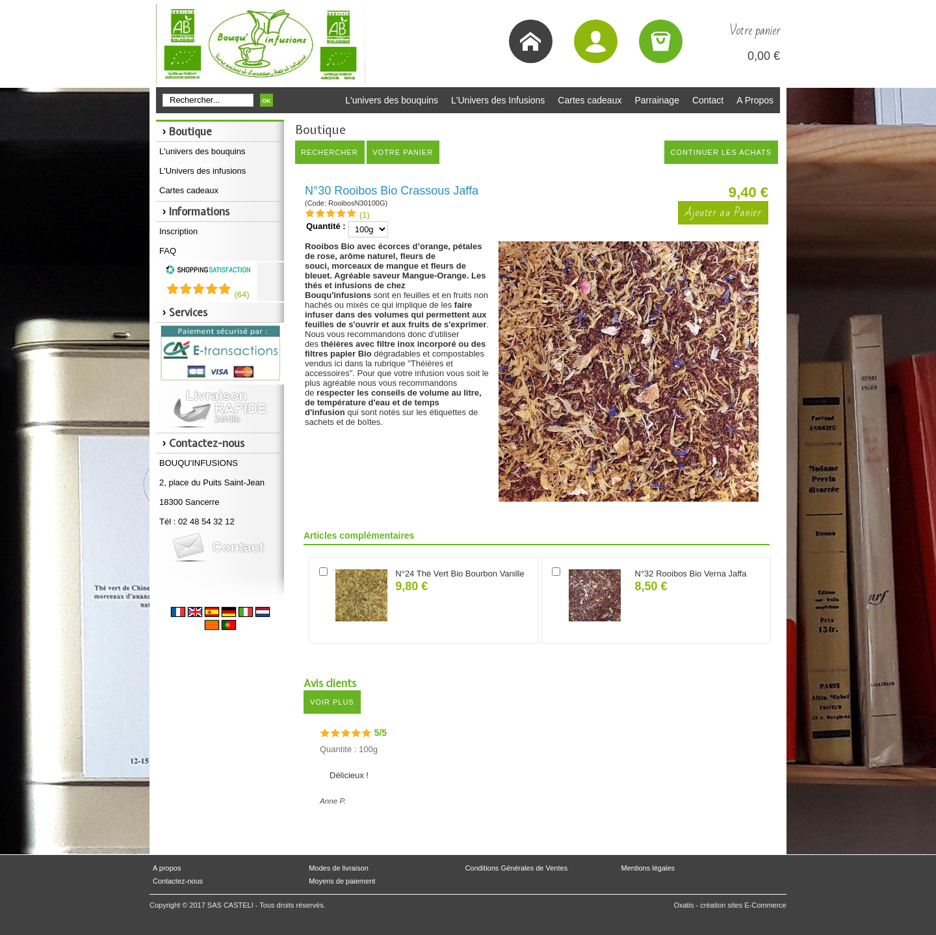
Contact (707, 100)
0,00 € (764, 55)
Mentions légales (648, 868)
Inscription (178, 231)
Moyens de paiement (342, 881)
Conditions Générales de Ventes (516, 868)
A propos (167, 868)
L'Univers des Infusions (498, 100)
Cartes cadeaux (589, 100)
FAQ (167, 251)
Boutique (190, 131)
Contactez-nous (178, 881)
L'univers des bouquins (391, 100)
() (241, 294)
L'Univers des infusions (202, 171)
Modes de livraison (339, 868)
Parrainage (656, 100)
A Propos (755, 100)
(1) (364, 215)
